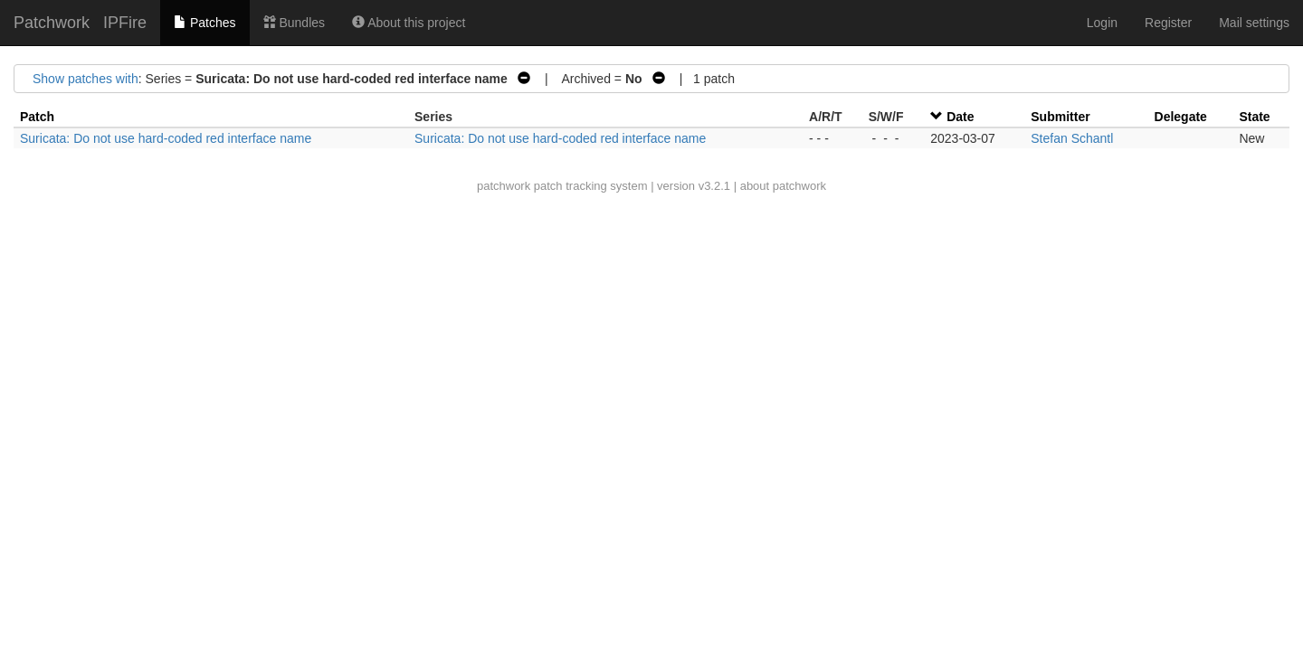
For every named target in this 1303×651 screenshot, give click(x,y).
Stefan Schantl (1072, 138)
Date (960, 116)
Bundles (294, 22)
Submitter (1060, 116)
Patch (37, 116)
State (1254, 116)
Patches (204, 22)
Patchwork (52, 23)
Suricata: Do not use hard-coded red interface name (165, 138)
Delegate (1181, 116)
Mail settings (1254, 22)
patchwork (503, 186)
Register (1168, 22)
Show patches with (85, 78)
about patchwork (783, 186)
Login (1102, 22)
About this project (408, 22)
